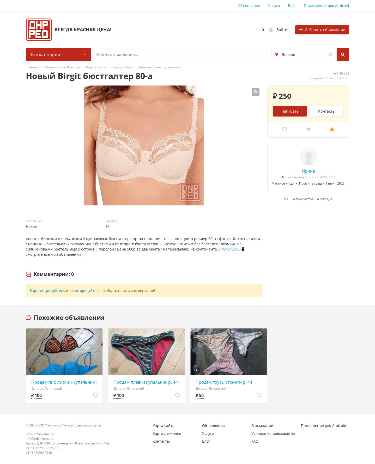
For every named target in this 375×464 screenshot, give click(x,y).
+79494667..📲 (231, 249)
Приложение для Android (326, 5)
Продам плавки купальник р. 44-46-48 (147, 382)
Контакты (326, 111)
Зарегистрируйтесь (47, 290)
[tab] (50, 274)
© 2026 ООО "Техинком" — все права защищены (63, 425)
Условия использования (273, 433)
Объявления (249, 5)
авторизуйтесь (87, 290)
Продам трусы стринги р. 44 (224, 382)
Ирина (308, 171)
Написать (290, 111)
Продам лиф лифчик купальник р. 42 (65, 382)
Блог (292, 5)
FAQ (254, 441)
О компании (262, 425)
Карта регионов (167, 433)
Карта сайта (163, 425)
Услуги (274, 5)
